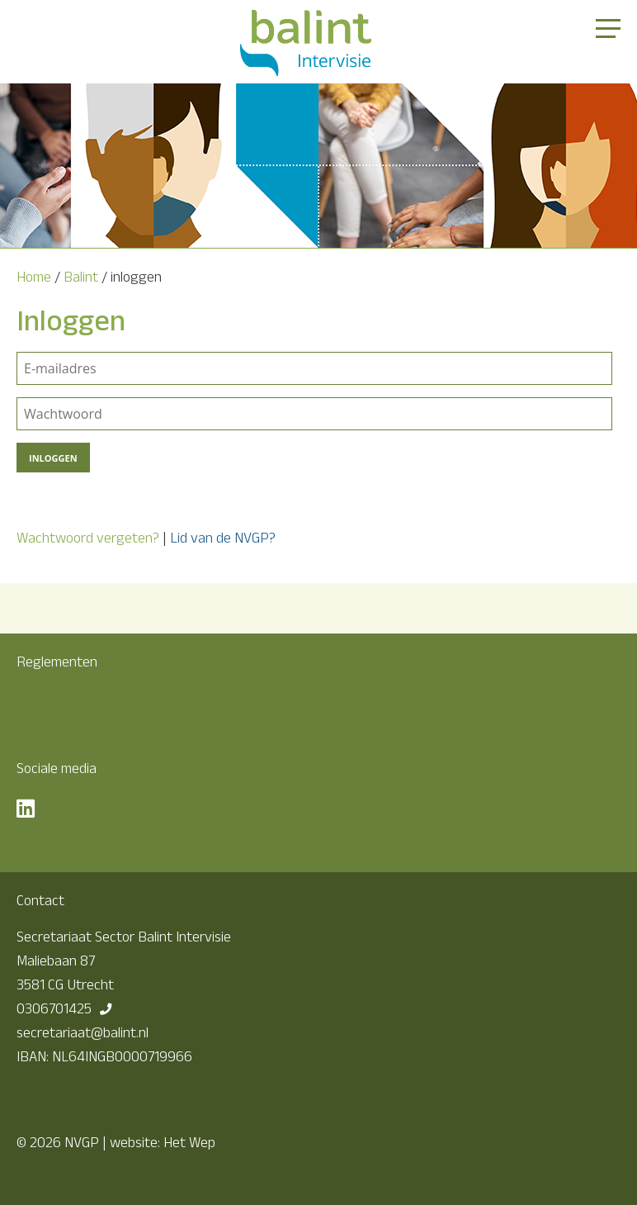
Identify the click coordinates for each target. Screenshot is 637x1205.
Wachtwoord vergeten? (88, 537)
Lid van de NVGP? (223, 537)
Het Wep (189, 1142)
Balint (81, 276)
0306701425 (54, 1008)
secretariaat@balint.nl (83, 1032)
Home (34, 276)
